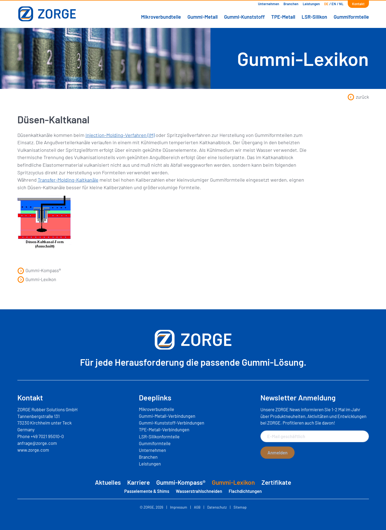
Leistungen (311, 4)
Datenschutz (217, 507)
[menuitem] (326, 4)
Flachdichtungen (245, 491)
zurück (358, 96)
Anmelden (277, 452)
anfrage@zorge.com (37, 443)
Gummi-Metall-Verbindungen (167, 416)
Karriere (138, 482)
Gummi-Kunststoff (244, 17)
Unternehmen (268, 4)
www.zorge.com (33, 449)
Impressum (178, 507)
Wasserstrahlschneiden (199, 491)
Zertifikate (276, 482)
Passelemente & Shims (146, 491)
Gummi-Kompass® (39, 270)
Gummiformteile (351, 17)
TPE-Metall (283, 17)
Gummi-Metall (202, 17)
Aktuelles (108, 482)
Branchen (290, 4)
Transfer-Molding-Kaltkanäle (68, 180)
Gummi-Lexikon (36, 279)
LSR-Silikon (314, 17)
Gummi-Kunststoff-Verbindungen (171, 422)
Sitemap (240, 507)
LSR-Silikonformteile (159, 436)
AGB (197, 507)
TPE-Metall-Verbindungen (164, 429)
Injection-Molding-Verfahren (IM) (120, 135)
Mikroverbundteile (161, 17)
